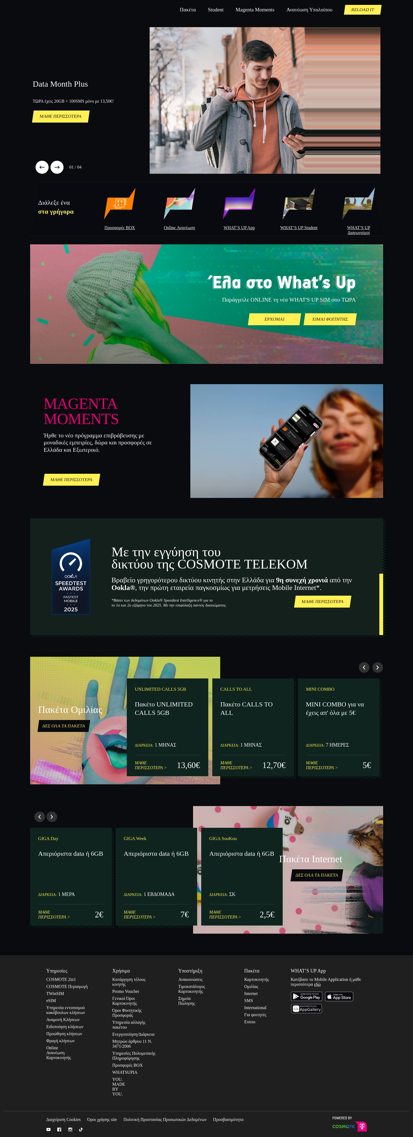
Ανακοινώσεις (190, 979)
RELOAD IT (362, 9)
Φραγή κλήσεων (60, 1040)
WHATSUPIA (124, 1072)
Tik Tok (81, 1129)
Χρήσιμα (121, 971)
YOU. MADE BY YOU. (118, 1086)
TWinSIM (55, 993)
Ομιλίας (251, 986)
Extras (248, 1021)
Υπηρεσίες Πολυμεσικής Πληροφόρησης (134, 1055)
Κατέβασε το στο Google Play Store (306, 996)
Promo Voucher (125, 991)
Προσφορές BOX (127, 1065)
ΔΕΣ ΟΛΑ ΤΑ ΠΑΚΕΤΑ (63, 726)
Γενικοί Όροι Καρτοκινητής (124, 1001)
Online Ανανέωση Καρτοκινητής (52, 1053)
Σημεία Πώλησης (184, 1001)
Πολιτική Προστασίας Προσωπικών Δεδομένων (165, 1119)
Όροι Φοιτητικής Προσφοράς (127, 1013)
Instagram (70, 1129)
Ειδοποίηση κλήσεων (65, 1026)
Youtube (48, 1129)
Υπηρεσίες (56, 971)
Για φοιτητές (255, 1014)
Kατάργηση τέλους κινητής (129, 982)
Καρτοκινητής (256, 979)
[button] (42, 167)
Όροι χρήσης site (102, 1119)
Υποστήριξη (190, 971)
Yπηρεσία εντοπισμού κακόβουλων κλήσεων (65, 1010)
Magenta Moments (255, 9)
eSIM (51, 1000)
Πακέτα (188, 9)
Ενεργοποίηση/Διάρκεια (133, 1034)
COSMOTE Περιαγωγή (67, 986)
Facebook (59, 1129)
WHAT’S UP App (308, 971)
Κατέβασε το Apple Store (339, 996)
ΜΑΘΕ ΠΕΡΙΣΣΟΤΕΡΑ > (151, 765)
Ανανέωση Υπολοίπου (309, 9)
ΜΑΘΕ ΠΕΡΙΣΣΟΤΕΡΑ (60, 116)
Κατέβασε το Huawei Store (306, 1008)
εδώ (317, 984)
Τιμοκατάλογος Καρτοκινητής (191, 989)
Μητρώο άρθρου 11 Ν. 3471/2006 (132, 1043)
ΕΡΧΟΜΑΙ (274, 319)
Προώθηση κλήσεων (64, 1033)
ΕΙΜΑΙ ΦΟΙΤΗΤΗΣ (330, 319)
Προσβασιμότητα (228, 1119)
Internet (251, 993)
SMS (248, 1000)
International (255, 1007)
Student (215, 9)
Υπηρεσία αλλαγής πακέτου (129, 1024)
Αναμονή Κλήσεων (63, 1019)
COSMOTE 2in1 (61, 979)
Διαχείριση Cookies (63, 1119)
